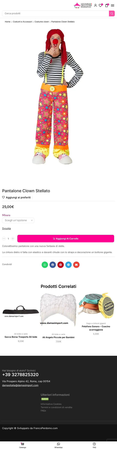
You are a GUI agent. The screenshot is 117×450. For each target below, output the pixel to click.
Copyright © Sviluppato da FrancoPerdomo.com (30, 428)
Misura (6, 215)
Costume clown (42, 21)
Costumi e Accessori (22, 21)
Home (7, 21)
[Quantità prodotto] (8, 238)
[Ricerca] (112, 13)
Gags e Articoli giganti (96, 323)
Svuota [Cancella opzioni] (6, 228)
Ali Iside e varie (21, 334)
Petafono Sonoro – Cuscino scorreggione (96, 328)
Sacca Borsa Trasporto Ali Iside (21, 337)
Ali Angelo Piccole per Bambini (58, 337)
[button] (95, 5)
